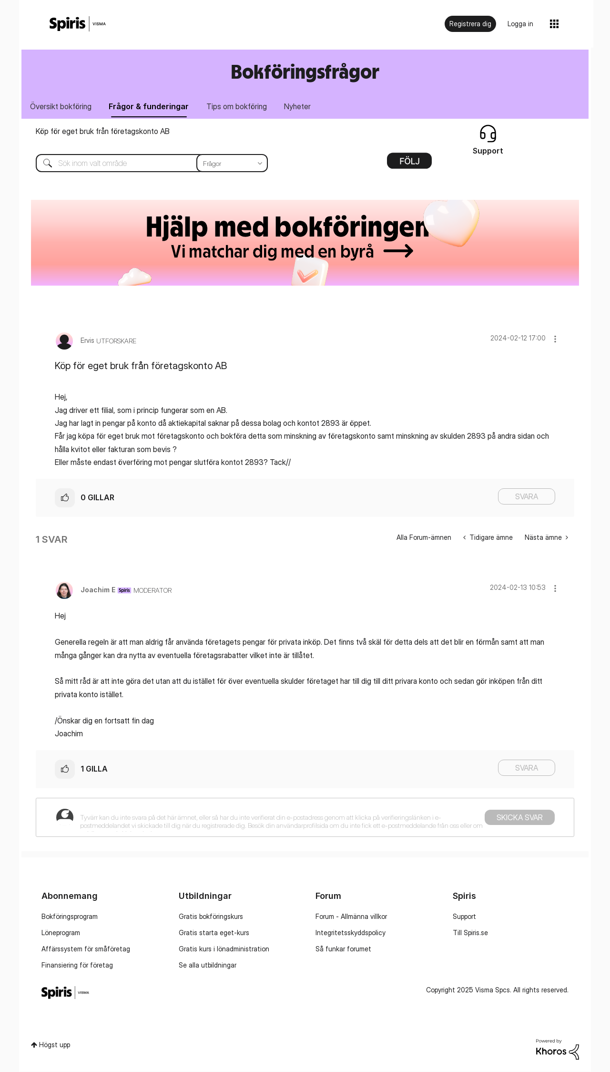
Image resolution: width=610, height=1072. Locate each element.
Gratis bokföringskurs (211, 916)
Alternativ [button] (409, 164)
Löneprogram (60, 932)
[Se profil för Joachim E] (98, 590)
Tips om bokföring (238, 106)
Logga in (520, 24)
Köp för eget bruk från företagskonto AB (103, 131)
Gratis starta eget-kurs (214, 932)
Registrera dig (470, 24)
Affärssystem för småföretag (85, 949)
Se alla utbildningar (207, 965)
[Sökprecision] (232, 164)
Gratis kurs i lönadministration (224, 949)
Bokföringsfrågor (305, 71)
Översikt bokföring (61, 106)
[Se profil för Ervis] (87, 341)
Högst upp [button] (54, 1045)
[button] (555, 339)
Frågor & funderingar (150, 106)
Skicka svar (520, 818)
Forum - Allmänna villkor (351, 916)
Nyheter (300, 106)
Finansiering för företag (77, 965)
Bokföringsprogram (69, 916)
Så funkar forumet (343, 949)
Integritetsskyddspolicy (350, 932)
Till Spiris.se (470, 932)
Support (464, 916)
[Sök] (145, 164)
